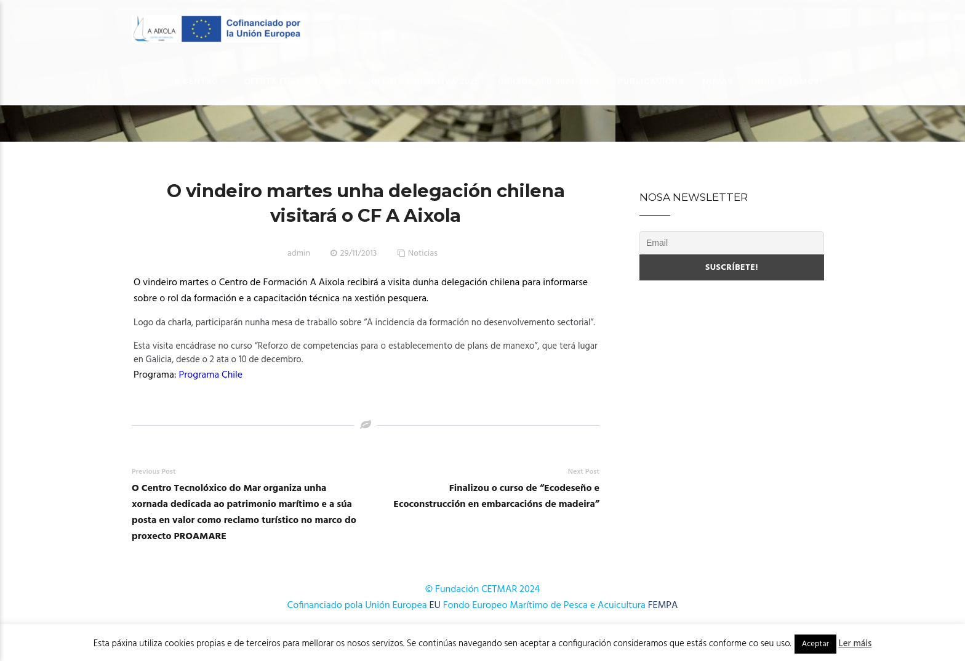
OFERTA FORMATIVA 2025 (425, 81)
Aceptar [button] (815, 644)
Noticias (423, 253)
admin (298, 253)
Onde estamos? (787, 81)
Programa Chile (211, 375)
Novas (717, 81)
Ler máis (855, 643)
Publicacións (650, 81)
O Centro (196, 81)
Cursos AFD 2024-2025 (548, 81)
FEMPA (663, 606)
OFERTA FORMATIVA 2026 (298, 81)
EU (435, 606)
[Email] (731, 242)
